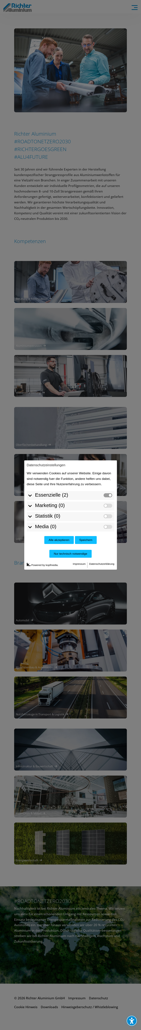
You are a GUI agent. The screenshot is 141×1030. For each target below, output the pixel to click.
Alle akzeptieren (59, 510)
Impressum (79, 533)
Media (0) (43, 496)
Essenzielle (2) (49, 464)
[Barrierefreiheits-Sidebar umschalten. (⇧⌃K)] (132, 1021)
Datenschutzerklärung (101, 533)
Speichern (85, 510)
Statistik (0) (45, 486)
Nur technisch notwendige (70, 523)
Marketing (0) (48, 475)
